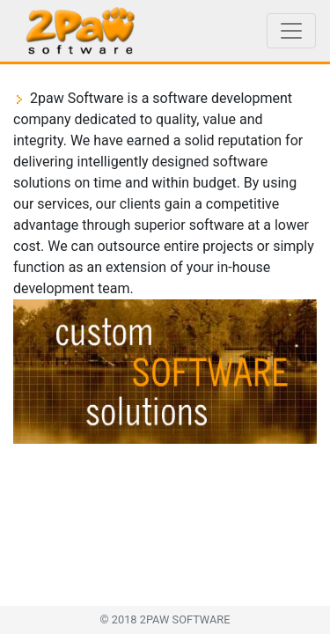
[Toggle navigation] (291, 30)
